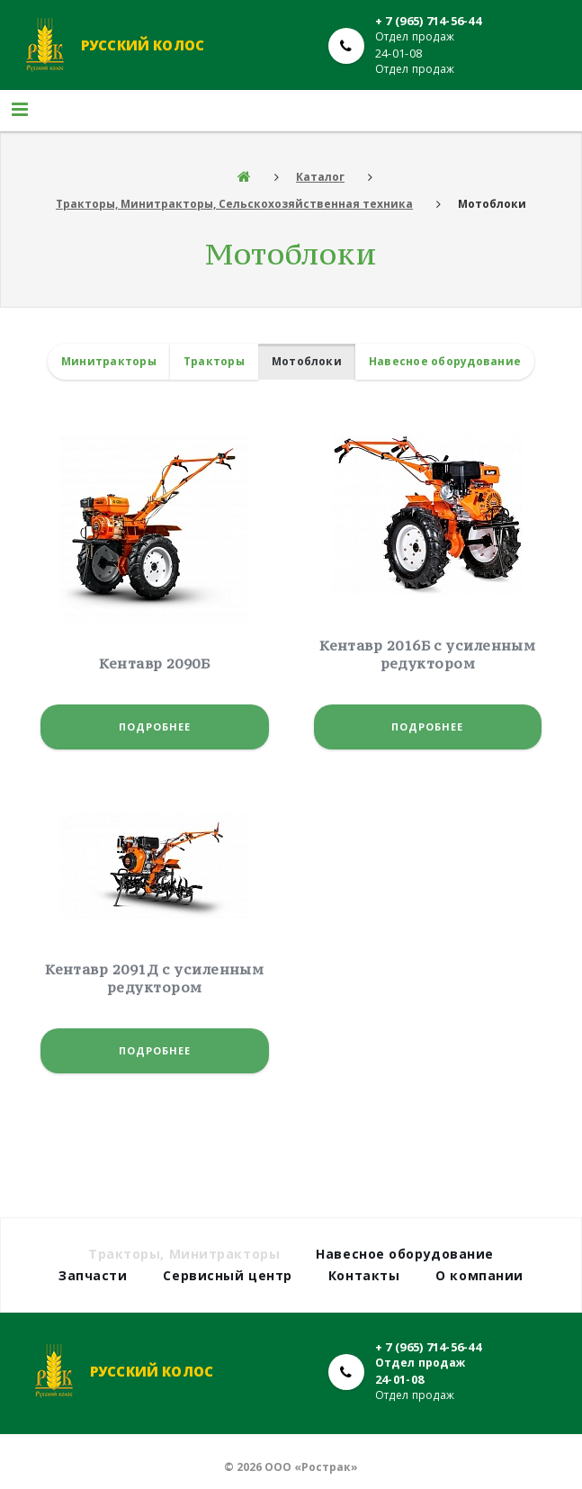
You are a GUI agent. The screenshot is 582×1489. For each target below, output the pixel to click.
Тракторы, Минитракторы (184, 1253)
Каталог (320, 176)
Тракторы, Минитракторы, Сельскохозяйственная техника (234, 203)
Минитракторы (109, 361)
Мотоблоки (307, 361)
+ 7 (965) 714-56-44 (428, 21)
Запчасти (92, 1275)
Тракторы (214, 361)
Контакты (363, 1275)
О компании (479, 1275)
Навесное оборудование (445, 361)
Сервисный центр (227, 1275)
